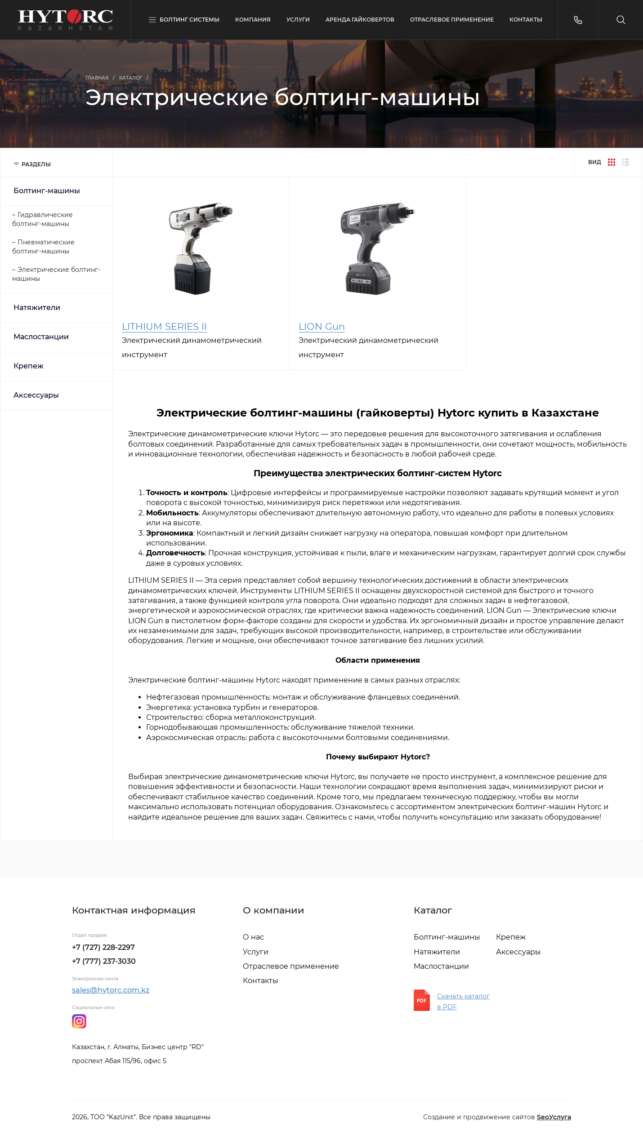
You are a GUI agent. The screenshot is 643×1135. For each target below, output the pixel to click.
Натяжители (36, 307)
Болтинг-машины (46, 190)
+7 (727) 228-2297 (103, 947)
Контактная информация (134, 910)
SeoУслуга (554, 1117)
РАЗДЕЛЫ (36, 164)
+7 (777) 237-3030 (104, 961)
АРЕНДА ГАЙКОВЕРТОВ (360, 19)
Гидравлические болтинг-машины (42, 219)
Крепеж (28, 366)
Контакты (260, 980)
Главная (96, 78)
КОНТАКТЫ (525, 19)
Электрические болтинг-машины (56, 274)
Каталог (130, 78)
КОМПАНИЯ (253, 19)
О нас (253, 937)
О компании (273, 910)
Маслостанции (41, 337)
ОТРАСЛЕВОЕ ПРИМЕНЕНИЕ (452, 19)
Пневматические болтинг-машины (43, 246)
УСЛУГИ (298, 19)
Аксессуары (36, 395)
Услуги (255, 952)
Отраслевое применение (291, 966)
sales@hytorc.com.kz (110, 990)
